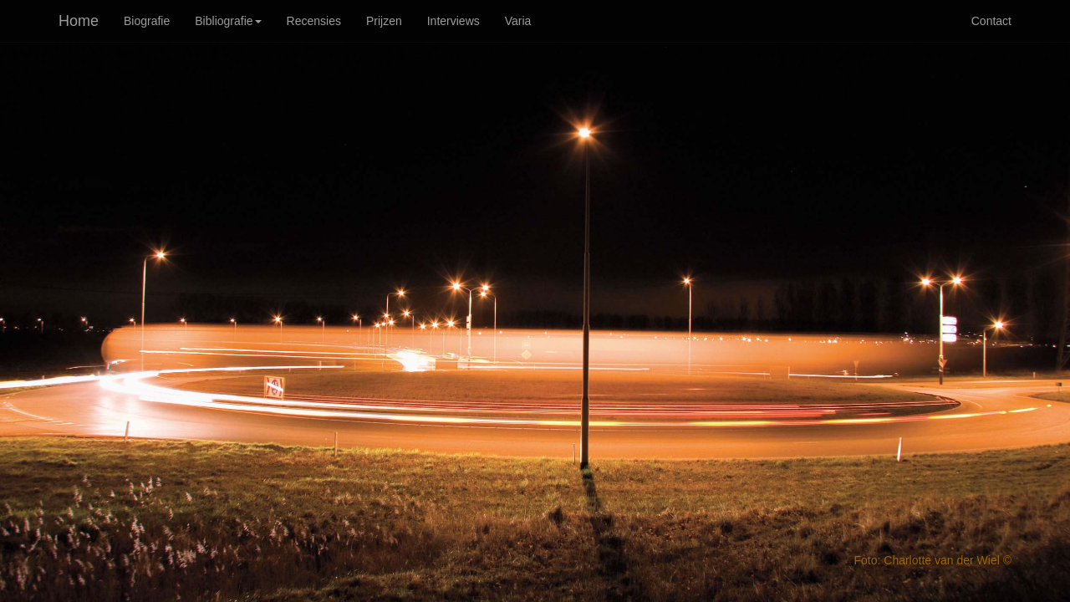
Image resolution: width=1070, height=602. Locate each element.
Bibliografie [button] (228, 21)
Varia (518, 21)
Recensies (314, 21)
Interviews (453, 21)
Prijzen (384, 21)
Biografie (147, 21)
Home (79, 21)
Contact (991, 21)
